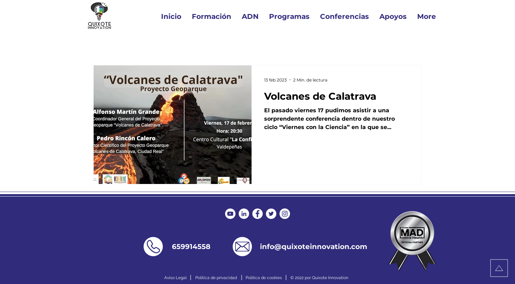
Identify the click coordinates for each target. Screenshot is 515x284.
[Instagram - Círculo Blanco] (285, 213)
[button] (289, 16)
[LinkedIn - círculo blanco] (244, 213)
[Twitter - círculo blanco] (271, 213)
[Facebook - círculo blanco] (257, 213)
